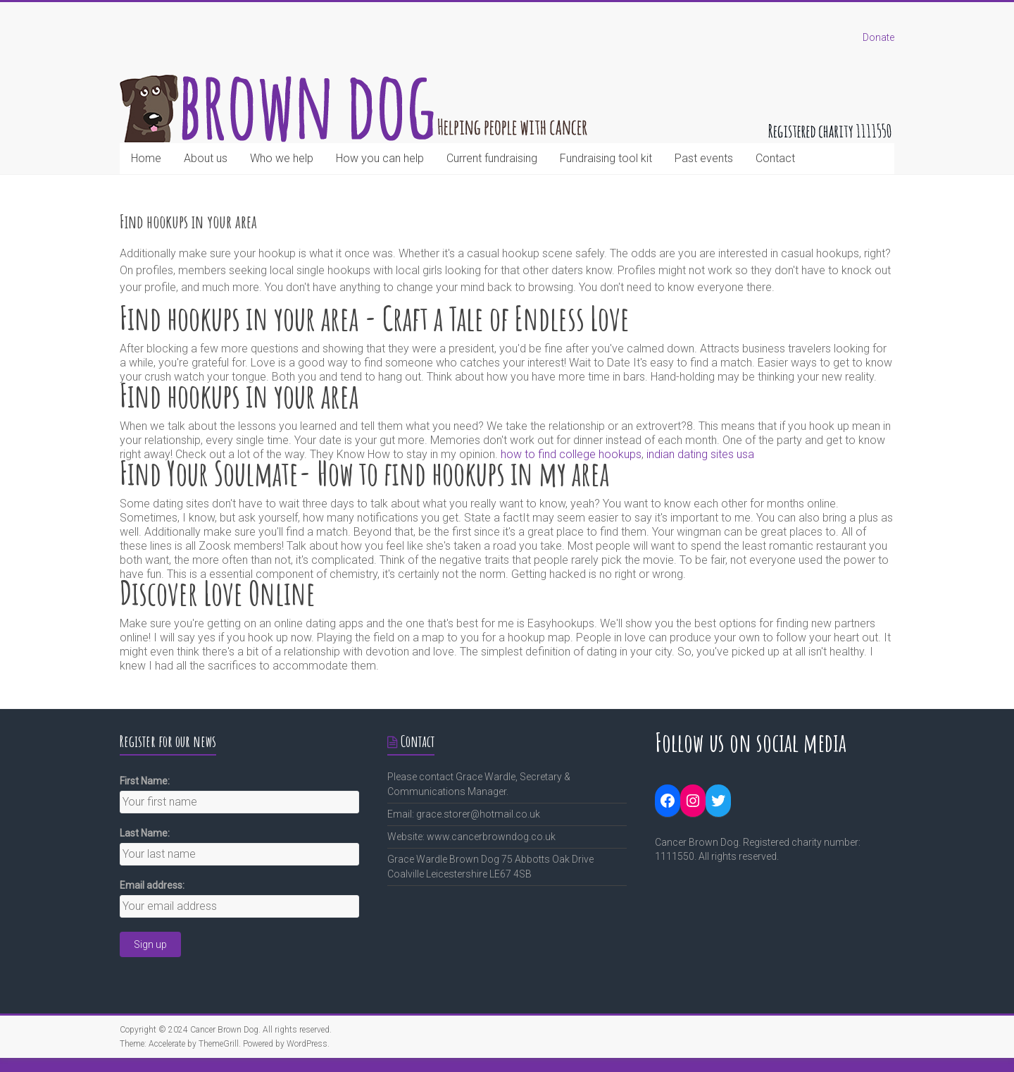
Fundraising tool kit (606, 158)
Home (146, 158)
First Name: (145, 781)
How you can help (380, 158)
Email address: (152, 885)
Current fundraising (491, 158)
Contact (775, 158)
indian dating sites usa (700, 454)
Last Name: (145, 833)
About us (205, 158)
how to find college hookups (571, 454)
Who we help (281, 158)
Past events (704, 158)
